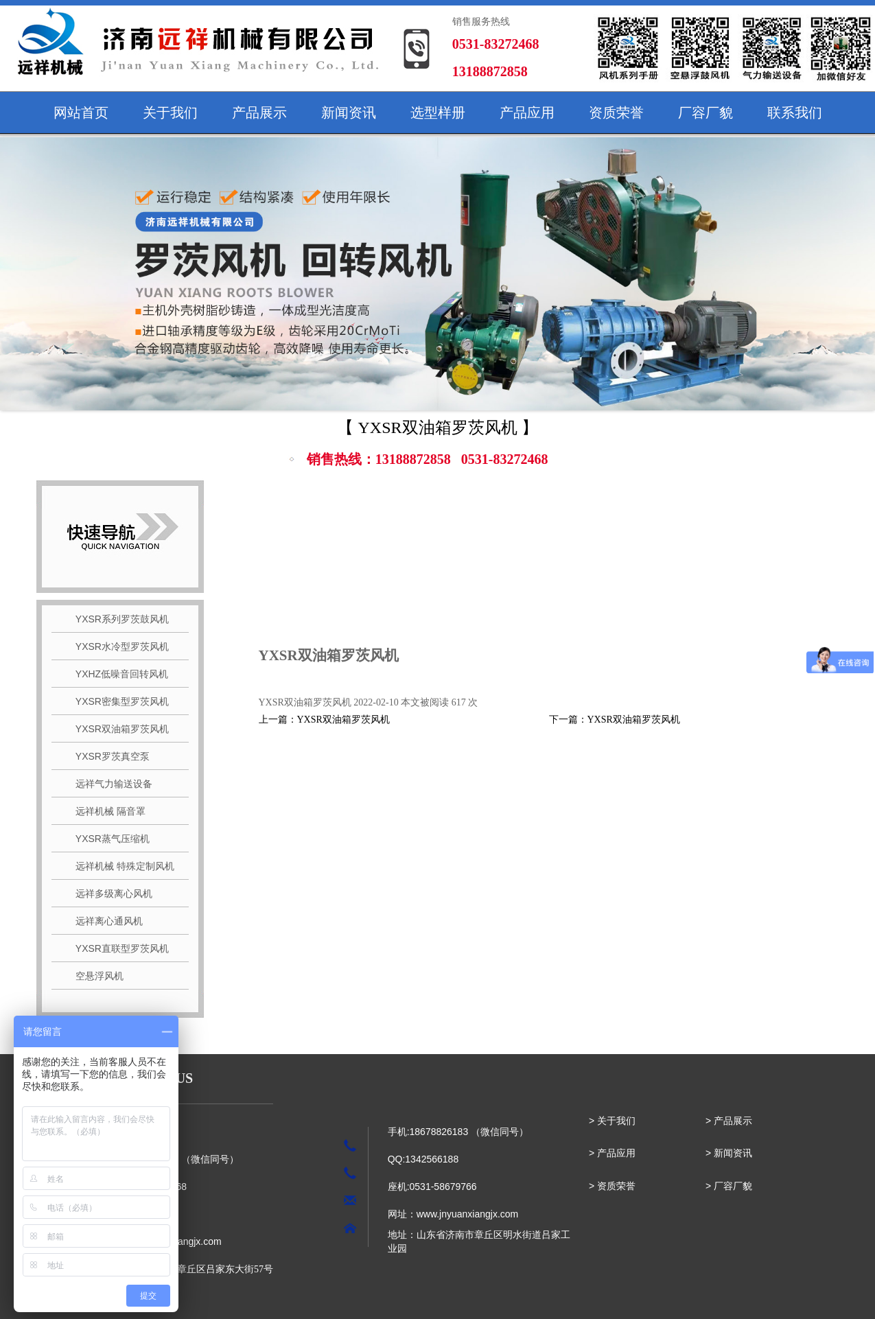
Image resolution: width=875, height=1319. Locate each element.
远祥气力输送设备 (109, 783)
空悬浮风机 (94, 975)
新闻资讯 (348, 112)
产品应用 (527, 112)
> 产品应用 (612, 1152)
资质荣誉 (616, 112)
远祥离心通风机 (104, 920)
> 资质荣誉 (612, 1185)
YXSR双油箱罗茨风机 (117, 728)
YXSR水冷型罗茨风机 (117, 646)
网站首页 (81, 112)
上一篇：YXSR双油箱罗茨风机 (324, 719)
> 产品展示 (728, 1120)
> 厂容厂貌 (728, 1185)
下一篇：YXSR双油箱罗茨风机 (614, 719)
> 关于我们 (612, 1120)
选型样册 (437, 112)
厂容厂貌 (705, 112)
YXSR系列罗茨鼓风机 (117, 619)
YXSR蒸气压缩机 (107, 838)
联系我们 (794, 112)
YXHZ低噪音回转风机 (117, 673)
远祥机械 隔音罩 (105, 811)
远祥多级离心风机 (109, 893)
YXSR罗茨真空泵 (107, 756)
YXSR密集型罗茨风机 (117, 701)
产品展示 (259, 112)
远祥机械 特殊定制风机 (119, 866)
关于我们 (170, 112)
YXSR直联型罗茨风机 (117, 948)
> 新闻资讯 (728, 1152)
